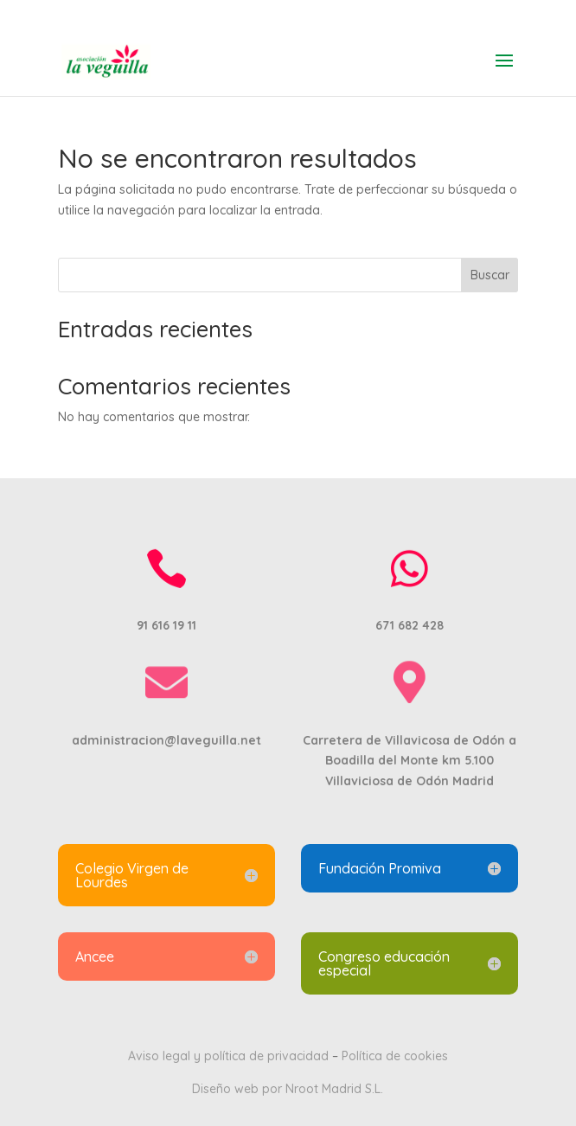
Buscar (489, 275)
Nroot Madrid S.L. (334, 1089)
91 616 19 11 (288, 13)
